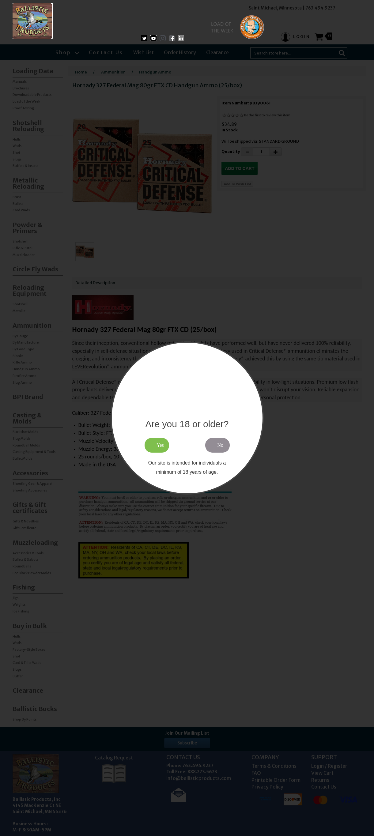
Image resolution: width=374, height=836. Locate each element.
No (220, 445)
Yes (160, 445)
